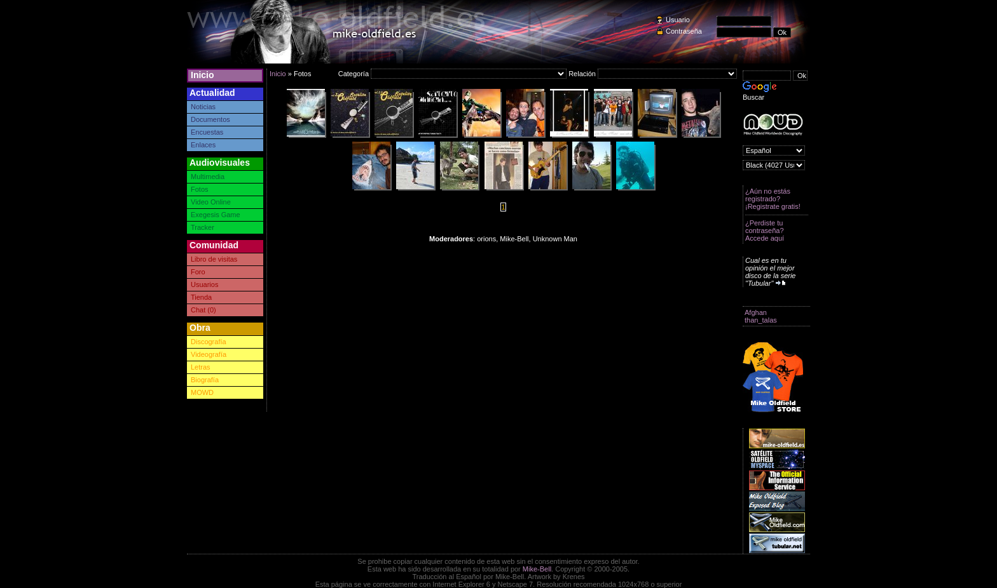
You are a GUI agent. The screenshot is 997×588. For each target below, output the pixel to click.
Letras (200, 367)
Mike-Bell (537, 569)
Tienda (201, 297)
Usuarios (204, 284)
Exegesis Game (215, 214)
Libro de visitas (214, 259)
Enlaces (203, 145)
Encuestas (207, 132)
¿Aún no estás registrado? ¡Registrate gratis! (773, 198)
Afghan (756, 312)
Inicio (202, 75)
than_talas (761, 320)
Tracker (202, 227)
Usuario (678, 19)
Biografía (205, 380)
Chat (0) (203, 310)
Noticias (203, 106)
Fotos (200, 189)
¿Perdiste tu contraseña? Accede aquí (764, 230)
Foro (198, 272)
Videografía (208, 354)
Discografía (208, 341)
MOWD (202, 392)
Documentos (210, 119)
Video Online (211, 202)
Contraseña (684, 31)
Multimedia (207, 176)
